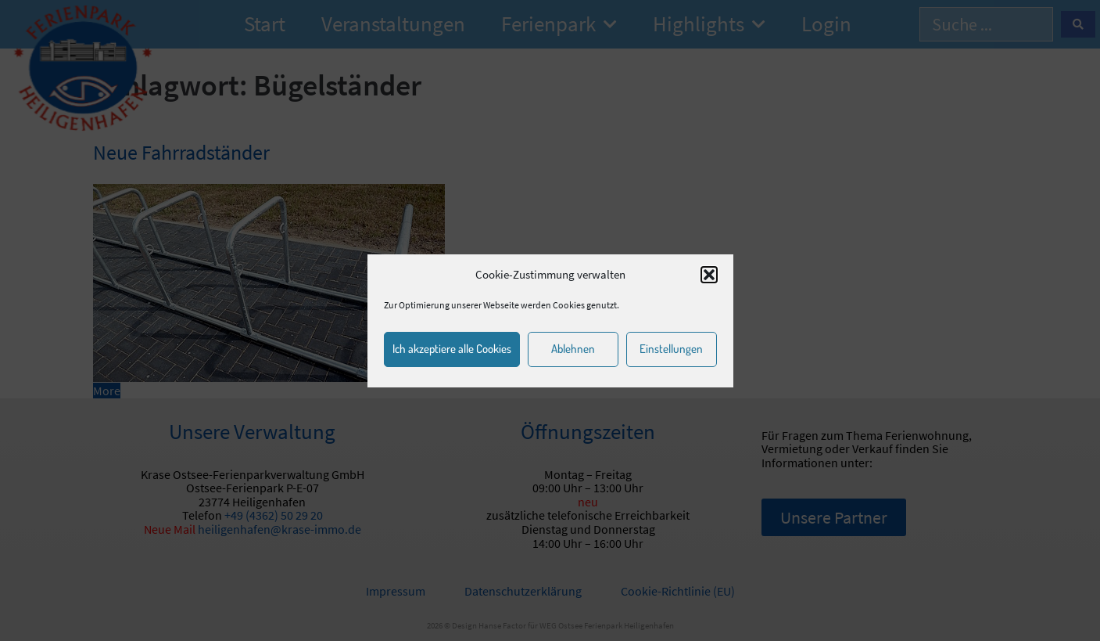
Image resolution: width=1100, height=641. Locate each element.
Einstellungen (671, 348)
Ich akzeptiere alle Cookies (451, 348)
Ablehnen (573, 348)
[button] (709, 275)
